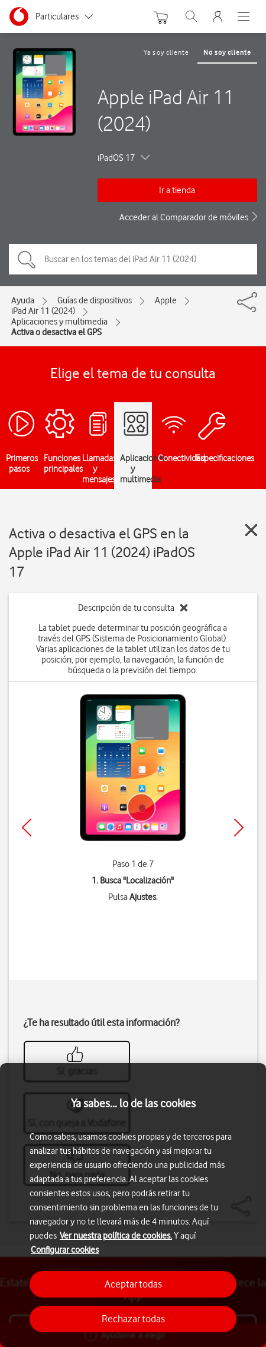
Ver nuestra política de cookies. (116, 1235)
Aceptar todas (133, 1284)
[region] (133, 1205)
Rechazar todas (133, 1319)
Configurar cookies (65, 1250)
